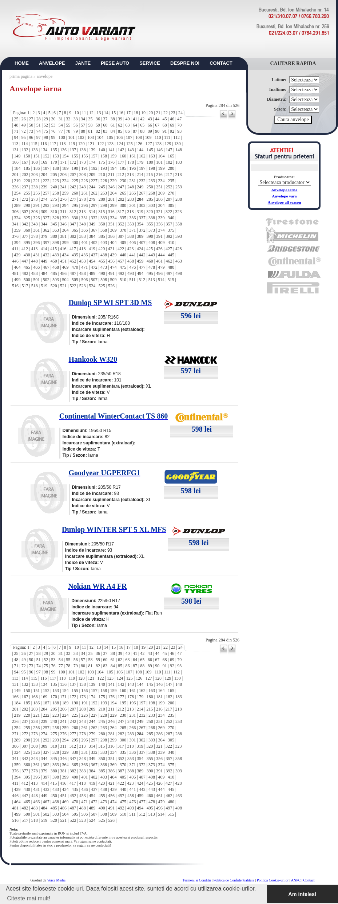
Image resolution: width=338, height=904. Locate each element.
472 (94, 267)
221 (36, 180)
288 (178, 199)
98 (46, 137)
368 (103, 230)
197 (142, 168)
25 (16, 118)
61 (113, 125)
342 (24, 224)
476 (132, 267)
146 (159, 149)
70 (179, 125)
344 (44, 224)
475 (123, 267)
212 (121, 174)
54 (61, 125)
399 (65, 242)
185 (27, 168)
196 (132, 168)
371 (132, 230)
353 (130, 224)
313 (82, 211)
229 (113, 180)
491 (111, 273)
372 (142, 230)
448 (34, 261)
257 (46, 193)
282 (121, 199)
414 (44, 248)
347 (72, 224)
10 (77, 112)
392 (169, 236)
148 (178, 149)
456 (111, 261)
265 (123, 193)
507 (94, 279)
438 (103, 254)
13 (98, 112)
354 (140, 224)
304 (161, 205)
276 (63, 199)
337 (142, 217)
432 (46, 254)
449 (44, 261)
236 (15, 186)
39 (120, 118)
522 (72, 285)
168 (34, 162)
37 (105, 118)
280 (102, 199)
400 (75, 242)
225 (75, 180)
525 (102, 285)
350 (102, 224)
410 (171, 242)
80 (83, 131)
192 (94, 168)
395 (27, 242)
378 (34, 236)
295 (75, 205)
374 (161, 230)
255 (27, 193)
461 (159, 261)
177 (121, 162)
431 (36, 254)
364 (65, 230)
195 (123, 168)
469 (65, 267)
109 (148, 137)
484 (44, 273)
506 (84, 279)
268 (151, 193)
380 (54, 236)
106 (119, 137)
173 (82, 162)
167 (24, 162)
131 (15, 149)
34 (83, 118)
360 (27, 230)
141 (111, 149)
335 (123, 217)
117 (53, 143)
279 (92, 199)
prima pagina (20, 76)
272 (24, 199)
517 (24, 285)
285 (150, 199)
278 (82, 199)
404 (113, 242)
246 (111, 186)
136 (63, 149)
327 (46, 217)
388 (130, 236)
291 (36, 205)
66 (150, 125)
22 (165, 112)
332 (94, 217)
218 (178, 174)
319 (140, 211)
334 (113, 217)
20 (150, 112)
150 (27, 156)
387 (121, 236)
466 (36, 267)
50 (31, 125)
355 (150, 224)
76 (53, 131)
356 (159, 224)
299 (113, 205)
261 (84, 193)
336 (132, 217)
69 (172, 125)
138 (82, 149)
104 (100, 137)
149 (17, 156)
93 (179, 131)
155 (75, 156)
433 (55, 254)
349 (92, 224)
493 (130, 273)
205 (54, 174)
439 (113, 254)
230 (123, 180)
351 (111, 224)
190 (75, 168)
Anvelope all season (284, 202)
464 (17, 267)
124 (119, 143)
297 (94, 205)
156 (84, 156)
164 (161, 156)
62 (120, 125)
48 (16, 125)
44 (157, 118)
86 (128, 131)
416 (63, 248)
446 (15, 261)
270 (171, 193)
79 (75, 131)
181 (159, 162)
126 (139, 143)
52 (46, 125)
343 (34, 224)
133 (34, 149)
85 (120, 131)
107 (129, 137)
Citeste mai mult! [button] (28, 898)
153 (55, 156)
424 (140, 248)
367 (94, 230)
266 (132, 193)
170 (54, 162)
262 (94, 193)
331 (84, 217)
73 (31, 131)
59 (98, 125)
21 (158, 112)
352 (121, 224)
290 (27, 205)
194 (113, 168)
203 (34, 174)
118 (62, 143)
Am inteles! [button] (302, 894)
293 (55, 205)
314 (92, 211)
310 (54, 211)
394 (17, 242)
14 (106, 112)
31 (61, 118)
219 (17, 180)
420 (101, 248)
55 (68, 125)
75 (46, 131)
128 (158, 143)
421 (111, 248)
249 (140, 186)
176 (111, 162)
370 (123, 230)
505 (75, 279)
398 (55, 242)
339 (161, 217)
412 (24, 248)
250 (150, 186)
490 (102, 273)
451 (63, 261)
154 (65, 156)
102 (81, 137)
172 (72, 162)
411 (15, 248)
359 (17, 230)
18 (136, 112)
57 (83, 125)
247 (121, 186)
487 (72, 273)
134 (44, 149)
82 (98, 131)
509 (113, 279)
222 (46, 180)
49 (23, 125)
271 (15, 199)
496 (159, 273)
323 (178, 211)
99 (53, 137)
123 (110, 143)
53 (53, 125)
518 (34, 285)
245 (102, 186)
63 (128, 125)
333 (103, 217)
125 (129, 143)
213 (130, 174)
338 (151, 217)
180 (150, 162)
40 (128, 118)
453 (82, 261)
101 (71, 137)
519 (44, 285)
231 (132, 180)
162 (142, 156)
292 (46, 205)
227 (94, 180)
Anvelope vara (284, 196)
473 (103, 267)
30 (53, 118)
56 (75, 125)
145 (150, 149)
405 (123, 242)
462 (169, 261)
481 (15, 273)
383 (82, 236)
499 (17, 279)
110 (158, 137)
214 (140, 174)
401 (84, 242)
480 (171, 267)
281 (111, 199)
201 (15, 174)
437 (94, 254)
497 (169, 273)
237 (24, 186)
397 (46, 242)
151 (36, 156)
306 (15, 211)
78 (68, 131)
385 (102, 236)
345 (54, 224)
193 (103, 168)
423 (130, 248)
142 (121, 149)
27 (31, 118)
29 (46, 118)
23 (173, 112)
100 (62, 137)
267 (142, 193)
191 (84, 168)
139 (92, 149)
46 (172, 118)
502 (46, 279)
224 (65, 180)
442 (142, 254)
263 (103, 193)
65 (142, 125)
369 (113, 230)
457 (121, 261)
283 (130, 199)
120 (81, 143)
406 (132, 242)
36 (98, 118)
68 (165, 125)
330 (75, 217)
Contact (308, 880)
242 (72, 186)
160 (123, 156)
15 (113, 112)
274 (44, 199)
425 (149, 248)
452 (72, 261)
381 (63, 236)
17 (128, 112)
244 (92, 186)
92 (172, 131)
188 (55, 168)
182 (169, 162)
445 (171, 254)
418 (82, 248)
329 (65, 217)
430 (27, 254)
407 (142, 242)
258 (55, 193)
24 (180, 112)
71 (16, 131)
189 (65, 168)
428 (178, 248)
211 (111, 174)
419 (92, 248)
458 (130, 261)
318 (130, 211)
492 (121, 273)
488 (82, 273)
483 (34, 273)
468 (55, 267)
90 (157, 131)
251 (159, 186)
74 (38, 131)
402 (94, 242)
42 (142, 118)
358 (178, 224)
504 (65, 279)
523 (82, 285)
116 (43, 143)
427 (169, 248)
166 (15, 162)
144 (140, 149)
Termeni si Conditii (197, 880)
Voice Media (56, 880)
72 (23, 131)
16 (121, 112)
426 (159, 248)
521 (63, 285)
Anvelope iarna (284, 190)
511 (132, 279)
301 (132, 205)
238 (34, 186)
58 (90, 125)
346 (63, 224)
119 (72, 143)
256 (36, 193)
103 (90, 137)
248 (130, 186)
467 (46, 267)
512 (142, 279)
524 (92, 285)
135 (54, 149)
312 (72, 211)
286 (159, 199)
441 (132, 254)
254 (17, 193)
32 (68, 118)
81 (90, 131)
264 (113, 193)
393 (178, 236)
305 (171, 205)
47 (179, 118)
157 (94, 156)
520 (54, 285)
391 (159, 236)
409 (161, 242)
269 (161, 193)
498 (178, 273)
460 (150, 261)
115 (34, 143)
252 (169, 186)
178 (130, 162)
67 (157, 125)
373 (151, 230)
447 (24, 261)
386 (111, 236)
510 (123, 279)
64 (135, 125)
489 (92, 273)
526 (111, 285)
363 (55, 230)
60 (105, 125)
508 (103, 279)
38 (113, 118)
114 (24, 143)
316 (111, 211)
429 (17, 254)
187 (46, 168)
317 (121, 211)
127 (149, 143)
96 (31, 137)
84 (113, 131)
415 (53, 248)
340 (171, 217)
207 (72, 174)
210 (102, 174)
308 (34, 211)
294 (65, 205)
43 (150, 118)
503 (55, 279)
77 (61, 131)
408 (151, 242)
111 (167, 137)
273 (34, 199)
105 (110, 137)
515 (170, 279)
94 (16, 137)
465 (27, 267)
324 (17, 217)
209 (92, 174)
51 (38, 125)
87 (135, 131)
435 (75, 254)
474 (113, 267)
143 (130, 149)
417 (72, 248)
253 (178, 186)
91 (165, 131)
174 (92, 162)
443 (151, 254)
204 (44, 174)
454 (92, 261)
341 (15, 224)
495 (150, 273)
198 (151, 168)
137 (72, 149)
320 (149, 211)
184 (17, 168)
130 (177, 143)
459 (140, 261)
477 (142, 267)
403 (103, 242)
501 (36, 279)
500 (27, 279)
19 (143, 112)
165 (171, 156)
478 (151, 267)
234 (161, 180)
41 (135, 118)
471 (84, 267)
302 (142, 205)
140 (102, 149)
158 (103, 156)
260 (75, 193)
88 (142, 131)
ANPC (296, 880)
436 (84, 254)
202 (24, 174)
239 (44, 186)
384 (92, 236)
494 (140, 273)
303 (151, 205)
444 (161, 254)
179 (140, 162)
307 (24, 211)
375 (171, 230)
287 (169, 199)
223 (55, 180)
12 (91, 112)
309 (44, 211)
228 (103, 180)
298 (103, 205)
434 (65, 254)
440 (123, 254)
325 (27, 217)
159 (113, 156)
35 (90, 118)
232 (142, 180)
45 (165, 118)
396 (36, 242)
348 (82, 224)
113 (15, 143)
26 (23, 118)
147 (169, 149)
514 (161, 279)
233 (151, 180)
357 (169, 224)
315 (101, 211)
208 (82, 174)
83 (105, 131)
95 (23, 137)
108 (138, 137)
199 (161, 168)
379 (44, 236)
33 (75, 118)
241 (63, 186)
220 (27, 180)
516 (15, 285)
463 (178, 261)
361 (36, 230)
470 (75, 267)
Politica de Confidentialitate (234, 880)
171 (63, 162)
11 (84, 112)
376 (15, 236)
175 (102, 162)
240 (54, 186)
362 (46, 230)
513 (151, 279)
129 (167, 143)
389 (140, 236)
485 (54, 273)
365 (75, 230)
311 (63, 211)
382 (72, 236)
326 (36, 217)
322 (169, 211)
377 (24, 236)
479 (161, 267)
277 (72, 199)
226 (84, 180)
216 (159, 174)
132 (24, 149)
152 (46, 156)
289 (17, 205)
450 (54, 261)
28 (38, 118)
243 (82, 186)
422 (121, 248)
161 (132, 156)
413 (34, 248)
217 (169, 174)
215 (149, 174)
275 (54, 199)
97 (38, 137)
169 (44, 162)
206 (63, 174)
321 (159, 211)
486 (63, 273)
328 (55, 217)
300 (123, 205)
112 (176, 137)
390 (150, 236)
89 (150, 131)
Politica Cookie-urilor (273, 880)
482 (24, 273)
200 (171, 168)
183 (178, 162)
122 (101, 143)
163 (151, 156)
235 (171, 180)
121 (91, 143)
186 (36, 168)
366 (84, 230)
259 (65, 193)
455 (102, 261)
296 (84, 205)
